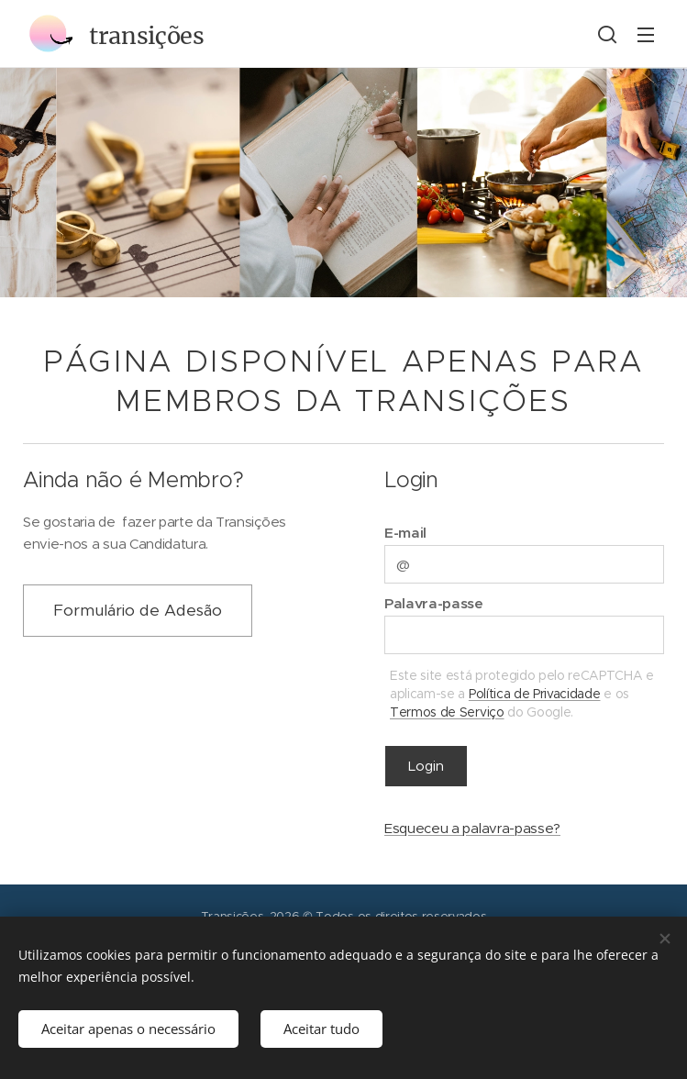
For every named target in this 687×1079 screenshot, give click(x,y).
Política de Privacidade (534, 692)
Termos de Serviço (447, 711)
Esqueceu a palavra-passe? (472, 828)
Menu (645, 35)
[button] (607, 34)
